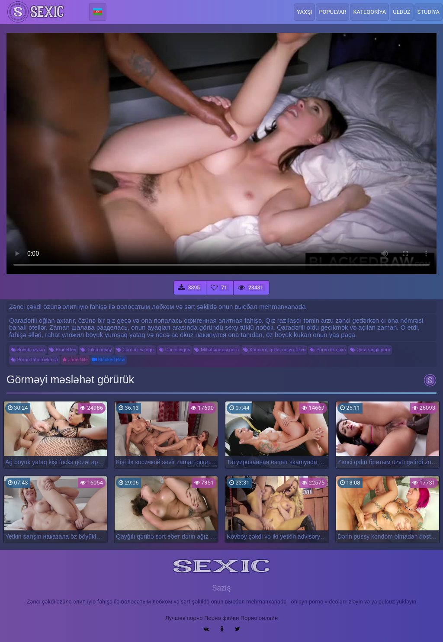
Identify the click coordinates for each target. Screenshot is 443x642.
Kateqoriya (369, 12)
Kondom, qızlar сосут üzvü (274, 350)
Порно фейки (221, 618)
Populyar (332, 12)
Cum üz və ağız (135, 350)
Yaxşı (304, 12)
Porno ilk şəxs (328, 350)
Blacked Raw (108, 360)
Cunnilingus (174, 350)
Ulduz (401, 12)
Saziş (221, 587)
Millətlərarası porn (216, 350)
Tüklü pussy (96, 350)
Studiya (428, 12)
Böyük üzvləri (28, 350)
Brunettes (62, 350)
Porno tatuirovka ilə (34, 360)
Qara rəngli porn (370, 350)
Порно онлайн (259, 618)
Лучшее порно (184, 618)
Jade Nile (75, 360)
